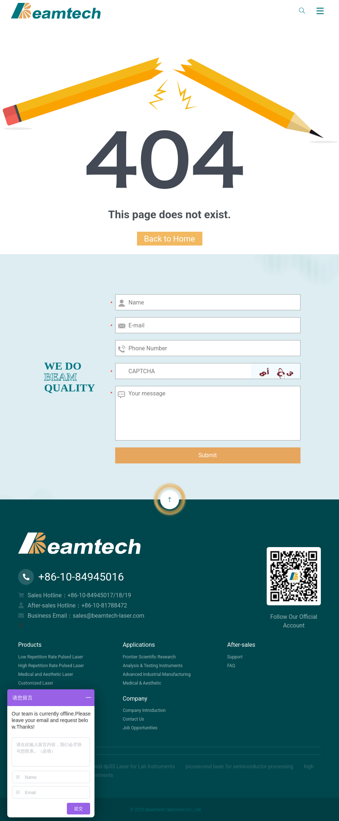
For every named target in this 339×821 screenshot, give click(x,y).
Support (234, 656)
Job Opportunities (140, 727)
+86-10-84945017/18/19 (99, 595)
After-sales (241, 644)
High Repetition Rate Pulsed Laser (51, 665)
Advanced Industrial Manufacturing (157, 674)
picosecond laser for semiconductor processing (240, 766)
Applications (139, 644)
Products (29, 644)
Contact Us (133, 719)
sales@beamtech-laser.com (108, 615)
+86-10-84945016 (71, 577)
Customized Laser (35, 683)
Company (135, 698)
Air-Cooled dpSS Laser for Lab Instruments (127, 766)
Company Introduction (144, 710)
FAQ (231, 665)
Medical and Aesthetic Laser (45, 674)
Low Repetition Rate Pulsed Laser (50, 656)
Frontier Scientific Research (149, 656)
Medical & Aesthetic (142, 683)
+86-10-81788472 (104, 605)
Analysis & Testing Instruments (153, 665)
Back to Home (169, 238)
